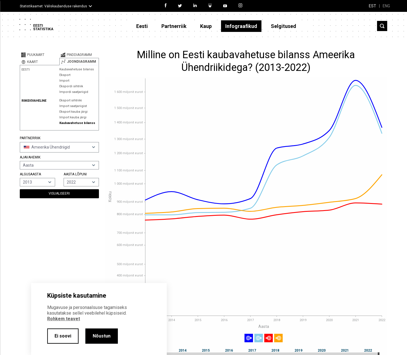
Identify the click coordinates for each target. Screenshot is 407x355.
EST (372, 6)
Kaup (206, 26)
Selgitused (283, 26)
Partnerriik (174, 26)
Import (64, 80)
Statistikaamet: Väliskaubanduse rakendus (53, 6)
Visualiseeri (59, 193)
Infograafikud (241, 26)
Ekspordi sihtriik (71, 86)
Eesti (142, 26)
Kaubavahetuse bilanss (76, 69)
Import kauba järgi (72, 117)
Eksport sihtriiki (70, 100)
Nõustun (102, 336)
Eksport (64, 75)
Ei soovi (63, 336)
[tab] (39, 54)
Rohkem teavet (63, 318)
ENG (386, 6)
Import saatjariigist (73, 106)
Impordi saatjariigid (73, 92)
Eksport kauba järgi (73, 112)
